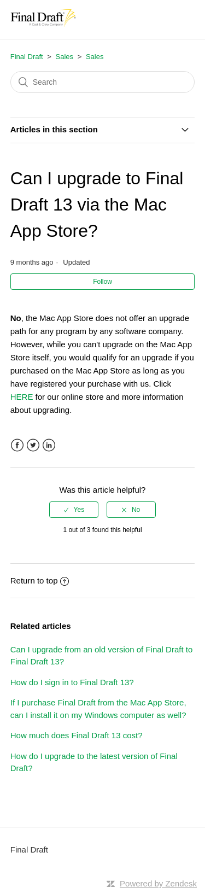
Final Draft (26, 56)
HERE (23, 396)
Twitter (33, 445)
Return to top (39, 580)
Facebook (17, 445)
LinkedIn (49, 445)
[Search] (102, 82)
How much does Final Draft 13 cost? (76, 735)
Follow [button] (102, 281)
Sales (65, 56)
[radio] (73, 509)
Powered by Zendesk (158, 883)
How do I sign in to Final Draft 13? (72, 682)
